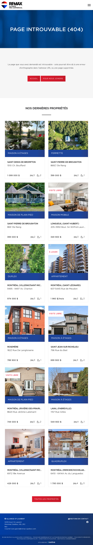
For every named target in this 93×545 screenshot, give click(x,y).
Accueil (34, 79)
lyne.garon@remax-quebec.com (23, 529)
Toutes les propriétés (46, 499)
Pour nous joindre (53, 79)
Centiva (51, 542)
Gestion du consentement (66, 538)
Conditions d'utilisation (47, 538)
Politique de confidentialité (27, 538)
